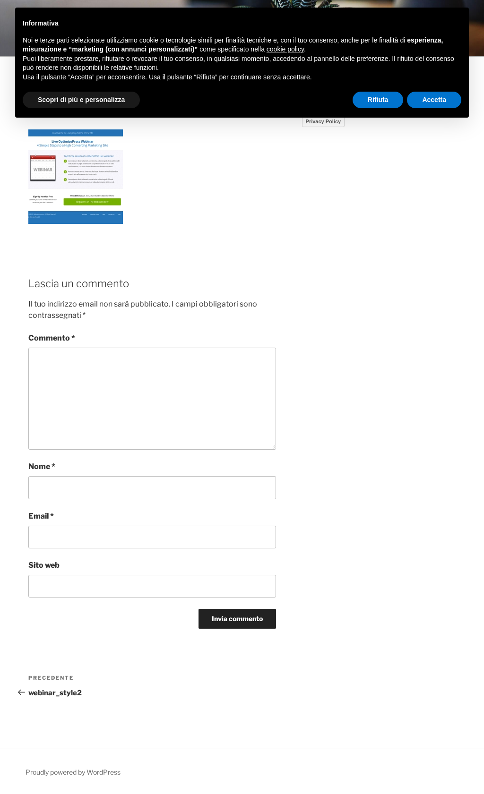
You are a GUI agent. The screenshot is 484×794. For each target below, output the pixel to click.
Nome (41, 466)
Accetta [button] (434, 99)
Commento (51, 337)
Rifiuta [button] (378, 99)
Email (41, 516)
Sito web (44, 565)
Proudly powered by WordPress (73, 772)
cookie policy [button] (285, 49)
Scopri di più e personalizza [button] (81, 99)
